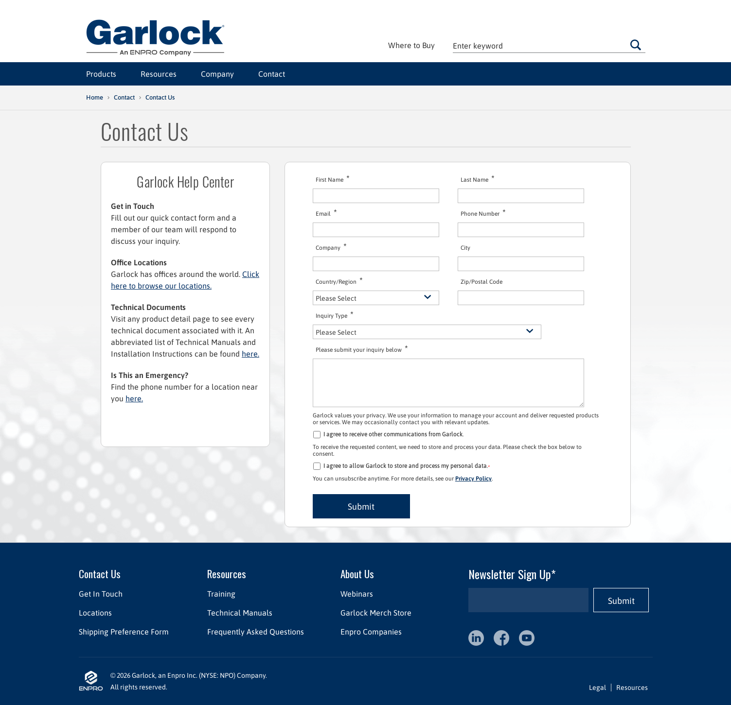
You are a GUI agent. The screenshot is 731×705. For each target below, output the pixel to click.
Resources (159, 73)
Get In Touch (101, 593)
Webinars (356, 593)
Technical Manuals (239, 612)
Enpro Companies (370, 631)
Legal (597, 687)
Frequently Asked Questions (255, 631)
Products (101, 73)
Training (221, 593)
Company (217, 73)
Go (635, 45)
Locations (95, 612)
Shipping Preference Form (124, 631)
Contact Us (100, 573)
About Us (357, 573)
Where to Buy (411, 45)
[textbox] (549, 45)
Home (94, 97)
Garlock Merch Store (375, 612)
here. (250, 353)
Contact (271, 73)
